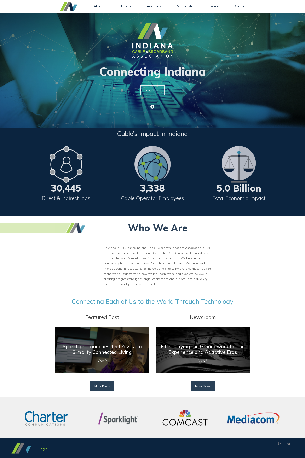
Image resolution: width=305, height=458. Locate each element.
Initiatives (124, 6)
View (102, 360)
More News (203, 393)
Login (43, 449)
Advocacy (154, 6)
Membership (185, 6)
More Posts (102, 393)
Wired (214, 6)
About (98, 6)
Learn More (152, 90)
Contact (240, 6)
